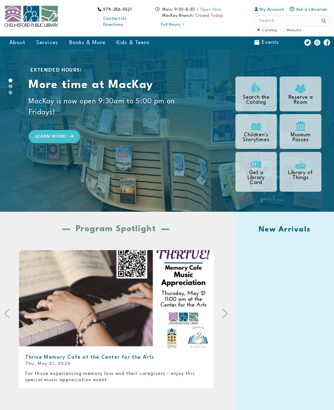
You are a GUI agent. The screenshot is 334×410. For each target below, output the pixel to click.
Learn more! (55, 136)
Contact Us (114, 19)
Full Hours (173, 25)
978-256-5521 (117, 10)
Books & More (87, 43)
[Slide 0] (10, 80)
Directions (113, 25)
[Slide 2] (10, 92)
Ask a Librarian (308, 9)
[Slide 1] (10, 86)
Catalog (269, 30)
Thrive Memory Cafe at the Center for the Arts (89, 357)
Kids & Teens (133, 43)
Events (266, 42)
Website (293, 30)
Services (47, 43)
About (17, 43)
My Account (269, 9)
